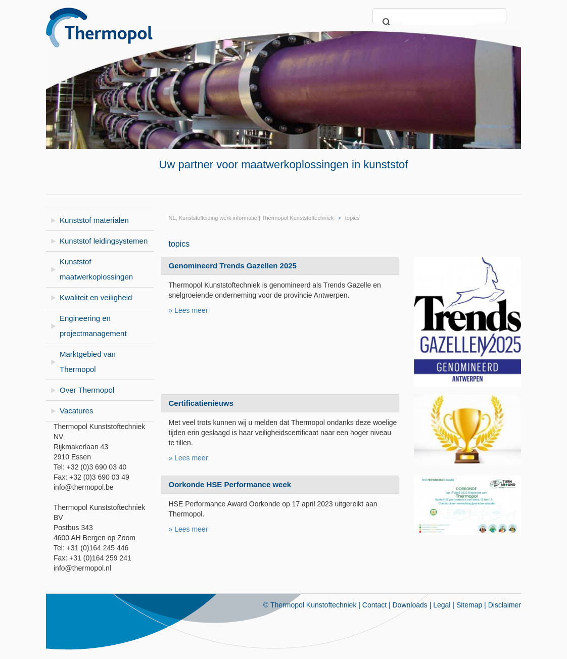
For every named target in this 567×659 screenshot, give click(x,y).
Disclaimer (504, 605)
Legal (441, 605)
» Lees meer (188, 310)
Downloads (410, 605)
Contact (374, 605)
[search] (438, 23)
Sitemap (469, 605)
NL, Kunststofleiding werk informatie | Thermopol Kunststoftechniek (251, 218)
